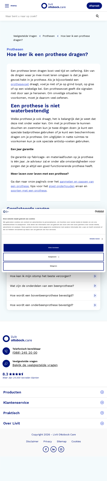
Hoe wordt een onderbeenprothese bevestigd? (53, 305)
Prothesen (49, 36)
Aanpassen (53, 257)
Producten (53, 392)
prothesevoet (20, 84)
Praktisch (53, 413)
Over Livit (53, 423)
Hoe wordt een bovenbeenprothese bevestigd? (53, 296)
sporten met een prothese (28, 190)
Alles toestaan (53, 247)
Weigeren (53, 266)
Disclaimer (32, 441)
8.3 (5, 374)
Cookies (76, 441)
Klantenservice (53, 402)
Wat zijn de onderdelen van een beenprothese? (53, 286)
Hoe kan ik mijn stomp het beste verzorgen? (53, 276)
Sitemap (61, 441)
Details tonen (95, 239)
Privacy (47, 441)
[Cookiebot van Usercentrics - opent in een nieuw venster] (87, 211)
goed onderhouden (62, 186)
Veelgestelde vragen (25, 36)
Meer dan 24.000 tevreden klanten (20, 378)
